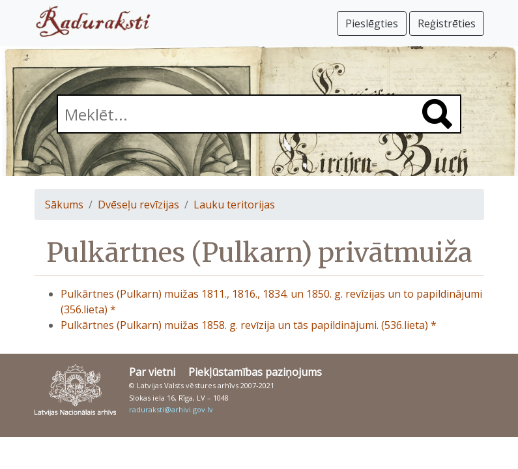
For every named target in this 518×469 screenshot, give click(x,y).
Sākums (64, 204)
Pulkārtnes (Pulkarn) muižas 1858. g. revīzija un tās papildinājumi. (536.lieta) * (249, 325)
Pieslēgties (371, 23)
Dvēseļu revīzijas (138, 204)
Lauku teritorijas (234, 204)
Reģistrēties (447, 23)
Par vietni (152, 372)
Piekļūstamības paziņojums (255, 372)
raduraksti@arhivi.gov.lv (171, 409)
